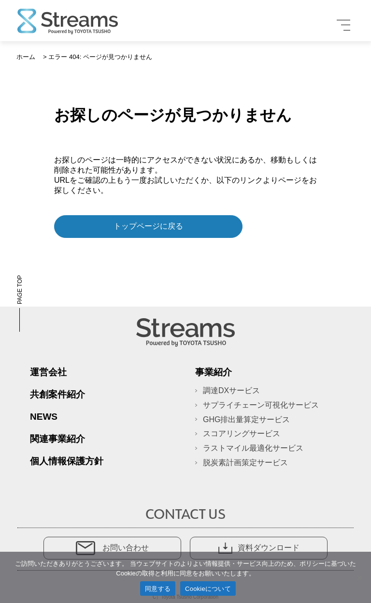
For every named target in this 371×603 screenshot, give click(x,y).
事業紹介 (213, 372)
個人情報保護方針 (66, 461)
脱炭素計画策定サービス (245, 462)
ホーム (25, 56)
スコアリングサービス (241, 433)
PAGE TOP (19, 303)
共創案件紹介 (57, 394)
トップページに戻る (148, 226)
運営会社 (48, 372)
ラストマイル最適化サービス (253, 448)
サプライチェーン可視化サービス (261, 405)
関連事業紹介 (57, 439)
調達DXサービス (231, 390)
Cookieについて (208, 588)
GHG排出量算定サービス (246, 419)
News (43, 417)
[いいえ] (359, 577)
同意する (158, 588)
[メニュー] (343, 25)
